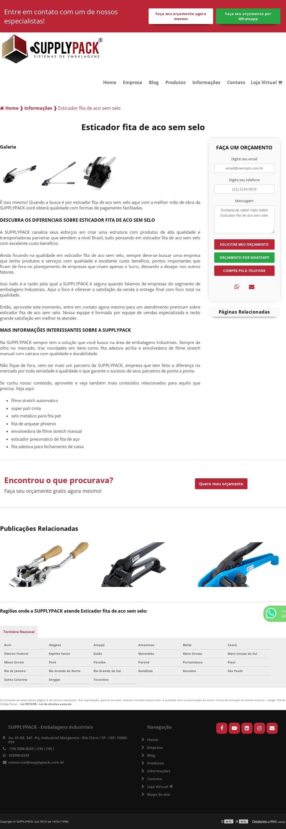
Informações (206, 82)
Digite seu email (244, 158)
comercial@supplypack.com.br (36, 762)
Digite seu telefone (244, 179)
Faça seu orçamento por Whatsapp (248, 16)
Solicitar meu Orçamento (244, 244)
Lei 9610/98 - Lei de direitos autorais (46, 704)
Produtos (175, 82)
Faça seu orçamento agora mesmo (181, 16)
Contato (236, 82)
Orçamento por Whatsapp (244, 257)
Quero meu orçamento (221, 483)
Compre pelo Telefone (244, 270)
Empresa (132, 82)
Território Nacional (19, 631)
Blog (154, 82)
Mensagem (244, 200)
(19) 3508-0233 (22, 749)
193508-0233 (18, 755)
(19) (40, 749)
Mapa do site (158, 794)
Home (109, 82)
